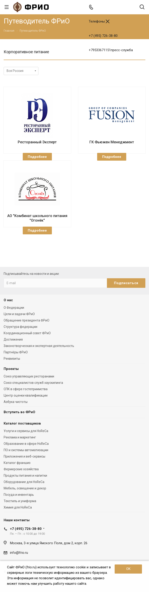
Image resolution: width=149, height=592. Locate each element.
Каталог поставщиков (22, 423)
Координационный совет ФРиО (27, 333)
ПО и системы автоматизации (26, 450)
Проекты (11, 369)
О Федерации (14, 307)
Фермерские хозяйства (21, 469)
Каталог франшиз (17, 463)
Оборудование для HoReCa (24, 482)
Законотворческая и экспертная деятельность (39, 346)
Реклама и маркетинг (20, 437)
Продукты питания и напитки (25, 475)
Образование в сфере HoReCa (26, 443)
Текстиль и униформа (20, 501)
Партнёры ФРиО (16, 352)
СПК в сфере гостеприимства (26, 389)
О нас (8, 300)
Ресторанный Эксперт (37, 142)
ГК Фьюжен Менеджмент (111, 142)
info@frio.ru (19, 553)
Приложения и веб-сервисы (24, 456)
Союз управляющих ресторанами (29, 376)
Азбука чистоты (16, 402)
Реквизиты (12, 358)
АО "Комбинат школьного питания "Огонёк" (37, 218)
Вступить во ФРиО (19, 412)
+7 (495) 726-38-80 (103, 36)
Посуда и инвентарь (19, 494)
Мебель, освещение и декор (25, 488)
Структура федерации (20, 327)
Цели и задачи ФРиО (19, 314)
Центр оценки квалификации (26, 395)
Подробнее (37, 157)
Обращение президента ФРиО (26, 320)
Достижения (13, 339)
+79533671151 (111, 50)
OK (128, 569)
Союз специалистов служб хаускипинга (33, 383)
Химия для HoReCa (18, 507)
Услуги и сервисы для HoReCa (26, 431)
